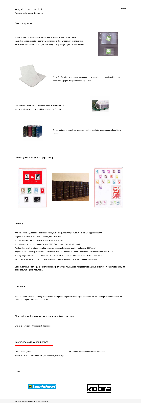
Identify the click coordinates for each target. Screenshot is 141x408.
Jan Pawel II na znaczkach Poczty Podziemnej (86, 352)
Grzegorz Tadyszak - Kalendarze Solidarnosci (33, 326)
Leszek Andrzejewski (23, 352)
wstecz (123, 9)
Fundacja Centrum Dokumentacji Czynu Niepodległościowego (39, 355)
